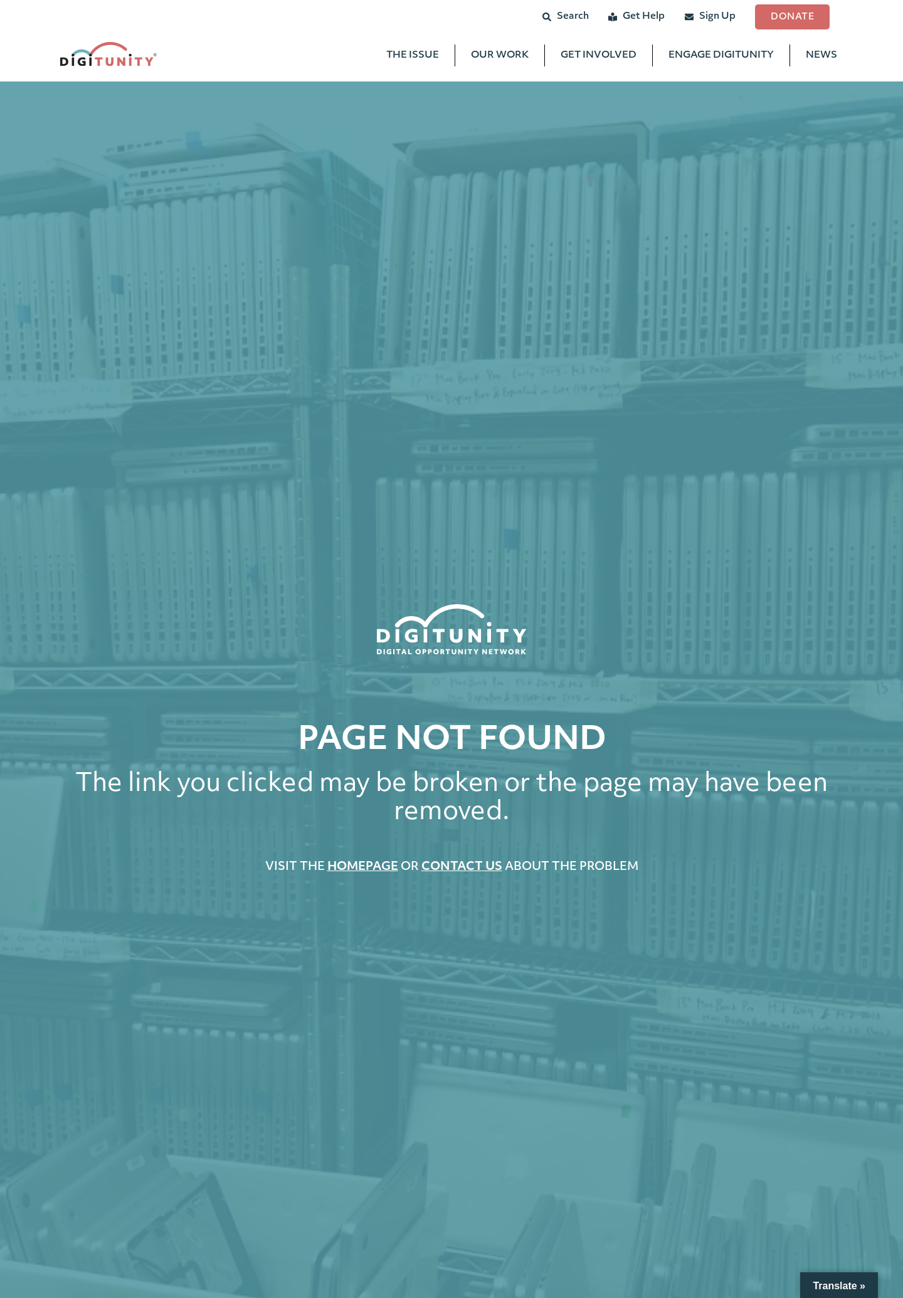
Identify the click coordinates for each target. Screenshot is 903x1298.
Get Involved (598, 56)
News (821, 56)
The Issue (412, 56)
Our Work (500, 56)
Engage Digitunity (721, 56)
